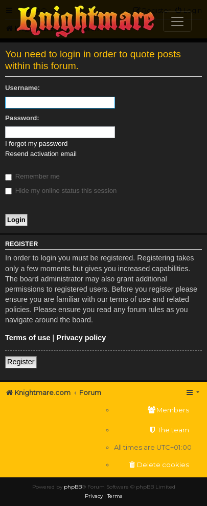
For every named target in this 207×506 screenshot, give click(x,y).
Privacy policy (81, 338)
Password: (22, 118)
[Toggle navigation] (177, 21)
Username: (22, 88)
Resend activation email (41, 154)
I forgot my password (36, 143)
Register (21, 362)
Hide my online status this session (61, 190)
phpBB (73, 486)
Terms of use (28, 338)
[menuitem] (153, 410)
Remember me (32, 176)
